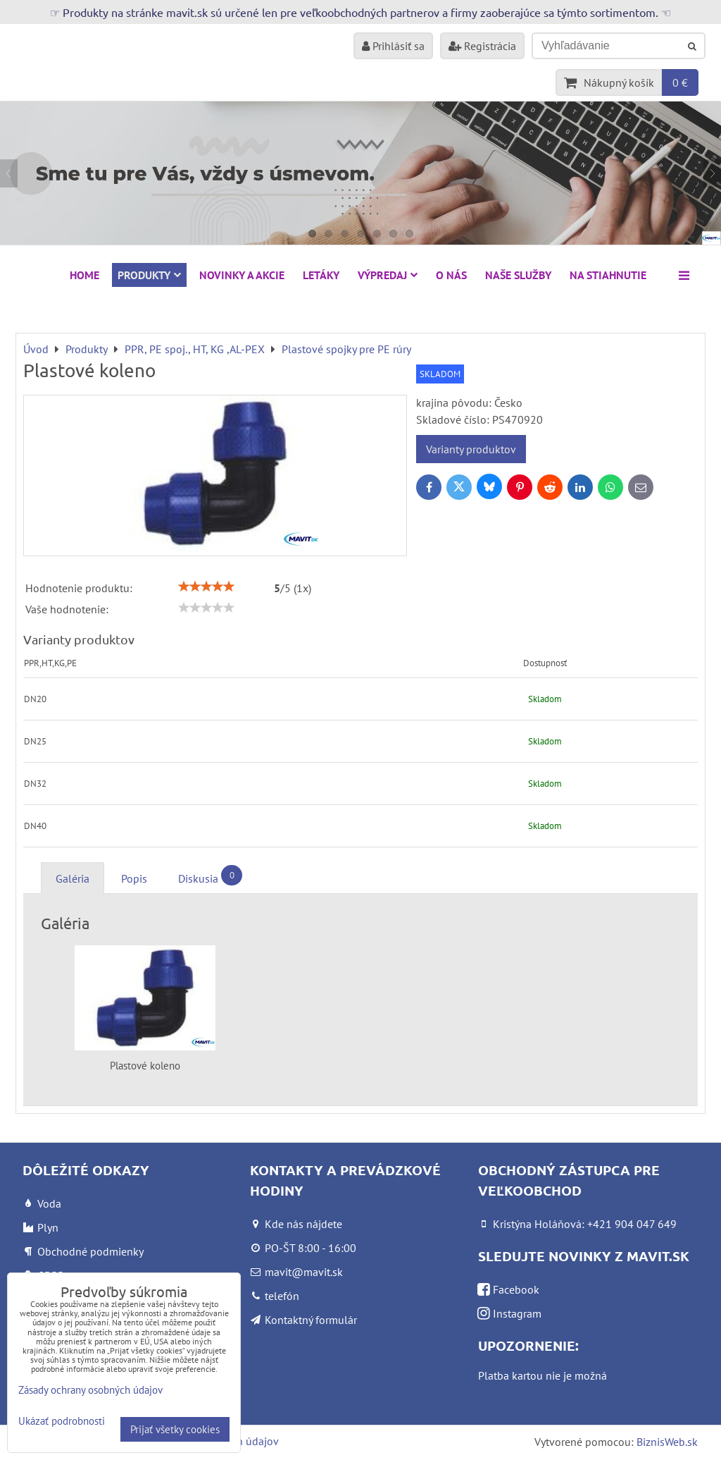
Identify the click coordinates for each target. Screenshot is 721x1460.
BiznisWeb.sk (667, 1442)
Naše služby (518, 275)
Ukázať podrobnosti (61, 1422)
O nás (451, 275)
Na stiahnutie (608, 275)
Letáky (321, 275)
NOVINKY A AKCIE (241, 275)
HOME (84, 275)
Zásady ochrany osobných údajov (90, 1390)
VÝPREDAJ (388, 275)
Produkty (149, 275)
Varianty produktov (471, 449)
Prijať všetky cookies (175, 1429)
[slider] (206, 586)
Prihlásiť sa (393, 46)
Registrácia (482, 46)
